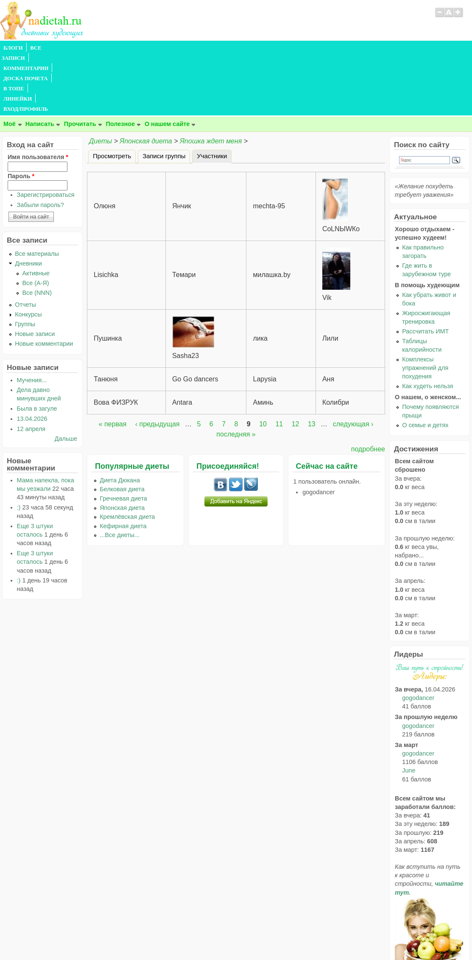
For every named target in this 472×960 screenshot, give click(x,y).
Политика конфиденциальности (255, 937)
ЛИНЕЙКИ (220, 48)
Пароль (21, 115)
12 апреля (31, 367)
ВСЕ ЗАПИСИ (48, 48)
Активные (36, 212)
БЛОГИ (13, 48)
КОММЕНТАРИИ (95, 48)
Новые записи (35, 272)
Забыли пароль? (40, 143)
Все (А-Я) (35, 221)
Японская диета (146, 80)
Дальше (66, 377)
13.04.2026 (32, 357)
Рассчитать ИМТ (425, 270)
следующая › (353, 363)
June (408, 709)
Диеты (100, 80)
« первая (113, 363)
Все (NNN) (37, 231)
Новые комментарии (44, 282)
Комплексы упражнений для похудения (425, 307)
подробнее (368, 388)
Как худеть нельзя (427, 325)
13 (312, 363)
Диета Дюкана (120, 419)
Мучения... (32, 319)
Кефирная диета (123, 465)
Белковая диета (122, 428)
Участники (214, 93)
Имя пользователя (38, 95)
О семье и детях (425, 364)
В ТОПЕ (188, 48)
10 (263, 363)
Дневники (28, 202)
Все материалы (37, 192)
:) (19, 446)
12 (295, 363)
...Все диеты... (120, 473)
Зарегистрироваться (46, 133)
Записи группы (163, 95)
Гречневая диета (123, 437)
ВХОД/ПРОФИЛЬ (263, 48)
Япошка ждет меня (211, 80)
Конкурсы (28, 253)
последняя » (235, 373)
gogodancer (418, 636)
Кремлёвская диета (127, 455)
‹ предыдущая (157, 363)
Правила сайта (194, 937)
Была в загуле (37, 347)
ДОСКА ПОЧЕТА (148, 48)
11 (279, 363)
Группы (25, 263)
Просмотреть (112, 95)
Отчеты (25, 243)
